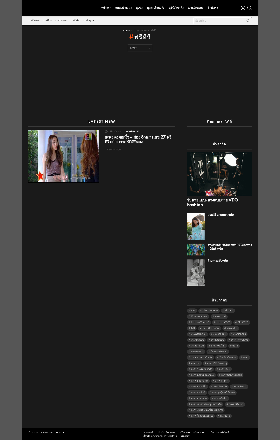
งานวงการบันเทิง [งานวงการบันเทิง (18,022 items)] (239, 339)
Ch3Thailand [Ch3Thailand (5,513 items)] (210, 309)
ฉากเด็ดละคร (195, 7)
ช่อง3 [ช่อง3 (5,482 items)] (235, 345)
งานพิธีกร (47, 19)
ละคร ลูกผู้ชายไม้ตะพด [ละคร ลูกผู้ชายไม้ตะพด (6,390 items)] (223, 391)
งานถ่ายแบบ (61, 19)
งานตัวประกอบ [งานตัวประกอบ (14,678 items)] (198, 333)
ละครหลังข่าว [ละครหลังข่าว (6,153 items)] (221, 397)
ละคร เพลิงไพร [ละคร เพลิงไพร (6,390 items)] (236, 403)
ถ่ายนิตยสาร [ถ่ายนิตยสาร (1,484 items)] (197, 350)
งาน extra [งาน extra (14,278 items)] (232, 327)
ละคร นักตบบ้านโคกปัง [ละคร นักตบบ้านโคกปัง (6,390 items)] (202, 374)
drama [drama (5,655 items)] (229, 309)
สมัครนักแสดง (123, 7)
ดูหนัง (139, 7)
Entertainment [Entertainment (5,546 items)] (199, 315)
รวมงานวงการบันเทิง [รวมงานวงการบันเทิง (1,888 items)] (201, 356)
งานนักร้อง (75, 19)
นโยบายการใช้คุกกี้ (219, 431)
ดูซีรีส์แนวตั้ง (176, 7)
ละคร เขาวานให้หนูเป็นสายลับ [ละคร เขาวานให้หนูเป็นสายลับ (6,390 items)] (206, 403)
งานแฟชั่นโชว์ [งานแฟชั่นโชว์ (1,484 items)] (218, 345)
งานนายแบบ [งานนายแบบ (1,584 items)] (217, 339)
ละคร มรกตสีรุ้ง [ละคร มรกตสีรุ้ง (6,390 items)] (198, 385)
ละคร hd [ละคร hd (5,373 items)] (195, 362)
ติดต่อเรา (213, 7)
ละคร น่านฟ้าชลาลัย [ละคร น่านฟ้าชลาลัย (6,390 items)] (231, 374)
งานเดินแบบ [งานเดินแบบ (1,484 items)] (197, 345)
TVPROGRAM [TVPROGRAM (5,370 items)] (211, 327)
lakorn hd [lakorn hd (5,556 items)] (220, 315)
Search (248, 20)
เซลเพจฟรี (148, 431)
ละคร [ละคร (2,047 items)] (245, 356)
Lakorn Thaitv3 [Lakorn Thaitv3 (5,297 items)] (200, 321)
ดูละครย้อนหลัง (155, 7)
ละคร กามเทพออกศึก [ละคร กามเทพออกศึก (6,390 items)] (201, 368)
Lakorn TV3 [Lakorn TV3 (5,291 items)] (223, 321)
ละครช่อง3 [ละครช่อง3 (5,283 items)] (224, 368)
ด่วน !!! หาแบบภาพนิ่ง (220, 214)
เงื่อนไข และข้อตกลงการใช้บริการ (160, 435)
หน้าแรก (106, 7)
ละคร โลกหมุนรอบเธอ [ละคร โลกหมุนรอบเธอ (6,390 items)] (202, 415)
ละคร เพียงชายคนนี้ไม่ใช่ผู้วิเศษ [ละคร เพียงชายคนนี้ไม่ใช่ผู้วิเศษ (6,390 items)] (207, 409)
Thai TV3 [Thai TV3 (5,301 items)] (242, 321)
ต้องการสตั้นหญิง (217, 260)
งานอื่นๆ (87, 20)
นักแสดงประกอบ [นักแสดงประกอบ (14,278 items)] (219, 350)
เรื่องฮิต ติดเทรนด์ (166, 431)
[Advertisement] (140, 81)
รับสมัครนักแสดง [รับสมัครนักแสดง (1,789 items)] (227, 356)
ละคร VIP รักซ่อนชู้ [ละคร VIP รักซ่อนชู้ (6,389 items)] (217, 362)
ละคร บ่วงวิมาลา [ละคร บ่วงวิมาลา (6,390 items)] (199, 380)
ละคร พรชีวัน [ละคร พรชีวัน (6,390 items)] (221, 380)
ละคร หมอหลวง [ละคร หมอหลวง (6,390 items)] (199, 397)
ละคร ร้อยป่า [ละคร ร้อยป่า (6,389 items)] (240, 385)
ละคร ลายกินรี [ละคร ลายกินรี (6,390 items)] (198, 391)
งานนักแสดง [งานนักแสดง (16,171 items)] (239, 333)
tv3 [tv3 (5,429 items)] (193, 327)
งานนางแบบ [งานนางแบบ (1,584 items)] (197, 339)
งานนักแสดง (34, 19)
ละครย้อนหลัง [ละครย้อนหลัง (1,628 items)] (220, 385)
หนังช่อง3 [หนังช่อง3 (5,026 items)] (225, 415)
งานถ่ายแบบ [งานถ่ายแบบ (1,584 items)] (219, 333)
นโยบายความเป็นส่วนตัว (192, 431)
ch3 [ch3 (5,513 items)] (193, 309)
